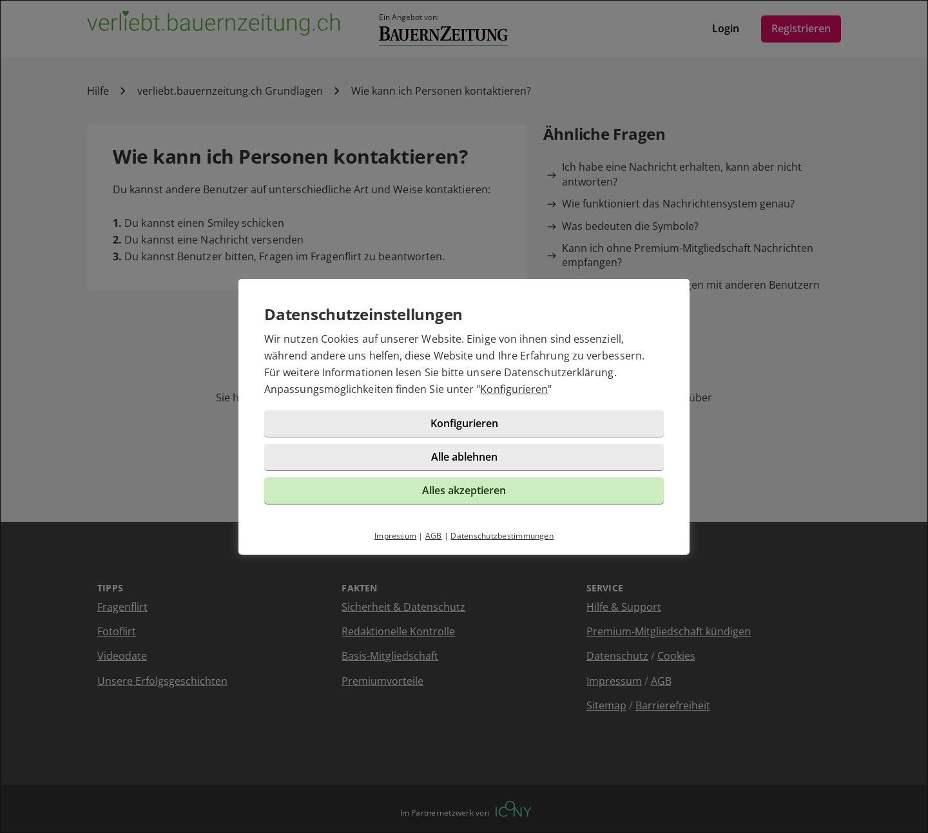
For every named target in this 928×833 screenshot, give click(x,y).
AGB (433, 535)
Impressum (395, 535)
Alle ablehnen (464, 457)
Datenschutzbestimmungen (502, 535)
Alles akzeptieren (464, 490)
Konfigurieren (514, 389)
